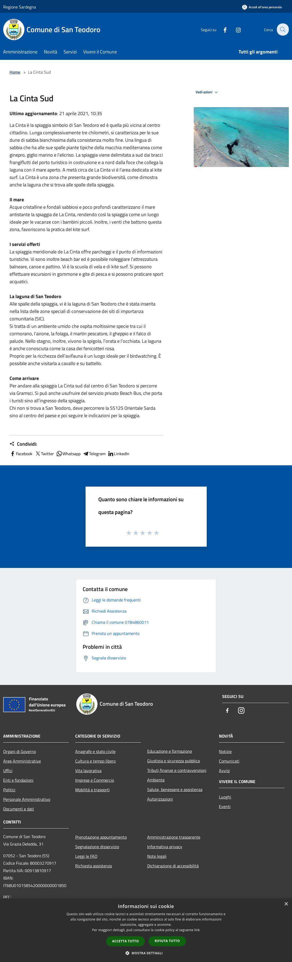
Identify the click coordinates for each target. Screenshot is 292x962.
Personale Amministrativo (26, 799)
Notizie (225, 751)
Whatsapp (68, 453)
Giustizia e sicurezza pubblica (173, 761)
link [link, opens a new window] (197, 930)
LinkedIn (118, 453)
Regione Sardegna (19, 7)
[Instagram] (235, 29)
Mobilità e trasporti (92, 790)
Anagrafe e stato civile (95, 751)
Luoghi (225, 797)
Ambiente (156, 780)
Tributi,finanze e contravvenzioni (176, 770)
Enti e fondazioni (18, 780)
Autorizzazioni (160, 799)
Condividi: (23, 444)
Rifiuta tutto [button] (167, 941)
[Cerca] (282, 29)
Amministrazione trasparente (173, 837)
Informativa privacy (164, 846)
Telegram (94, 453)
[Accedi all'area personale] (262, 7)
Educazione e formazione (169, 751)
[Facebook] (222, 29)
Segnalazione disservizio (97, 846)
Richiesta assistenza (93, 866)
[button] (146, 953)
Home (15, 72)
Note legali (157, 856)
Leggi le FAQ (86, 856)
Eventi (225, 806)
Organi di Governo (19, 751)
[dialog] (146, 930)
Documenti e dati (18, 809)
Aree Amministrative (22, 761)
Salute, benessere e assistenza (174, 789)
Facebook (21, 453)
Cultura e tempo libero (95, 761)
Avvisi (224, 770)
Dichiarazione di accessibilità (173, 866)
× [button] (286, 904)
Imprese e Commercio (94, 780)
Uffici (7, 770)
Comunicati (229, 761)
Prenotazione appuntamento (101, 837)
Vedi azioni (207, 92)
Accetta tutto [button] (125, 941)
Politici (9, 790)
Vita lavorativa (88, 770)
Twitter (44, 453)
